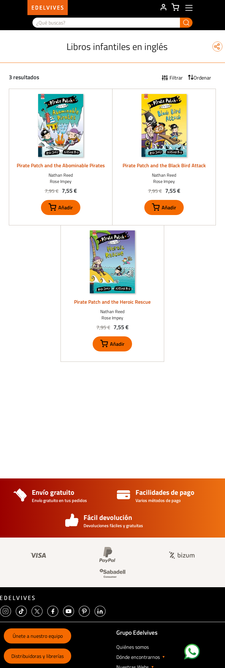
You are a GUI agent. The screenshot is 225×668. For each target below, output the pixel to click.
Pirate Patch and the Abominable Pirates (61, 165)
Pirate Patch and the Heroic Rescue (112, 302)
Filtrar (176, 78)
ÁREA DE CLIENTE (163, 7)
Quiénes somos (132, 647)
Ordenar (202, 77)
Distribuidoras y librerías (37, 656)
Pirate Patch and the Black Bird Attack (164, 165)
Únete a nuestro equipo (38, 636)
